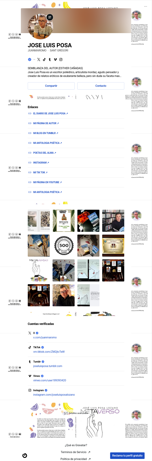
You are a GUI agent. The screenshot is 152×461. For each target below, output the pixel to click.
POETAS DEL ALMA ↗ (44, 152)
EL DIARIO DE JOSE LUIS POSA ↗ (50, 113)
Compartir (51, 85)
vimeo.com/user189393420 (49, 380)
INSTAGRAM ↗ (41, 162)
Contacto (100, 85)
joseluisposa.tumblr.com (47, 366)
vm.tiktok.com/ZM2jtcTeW (49, 351)
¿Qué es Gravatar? (76, 456)
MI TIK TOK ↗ (40, 172)
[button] (39, 221)
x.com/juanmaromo (45, 337)
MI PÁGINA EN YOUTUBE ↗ (47, 182)
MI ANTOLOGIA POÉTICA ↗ (47, 143)
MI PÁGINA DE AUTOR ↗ (46, 123)
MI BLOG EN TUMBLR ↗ (45, 133)
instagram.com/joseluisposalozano (54, 394)
